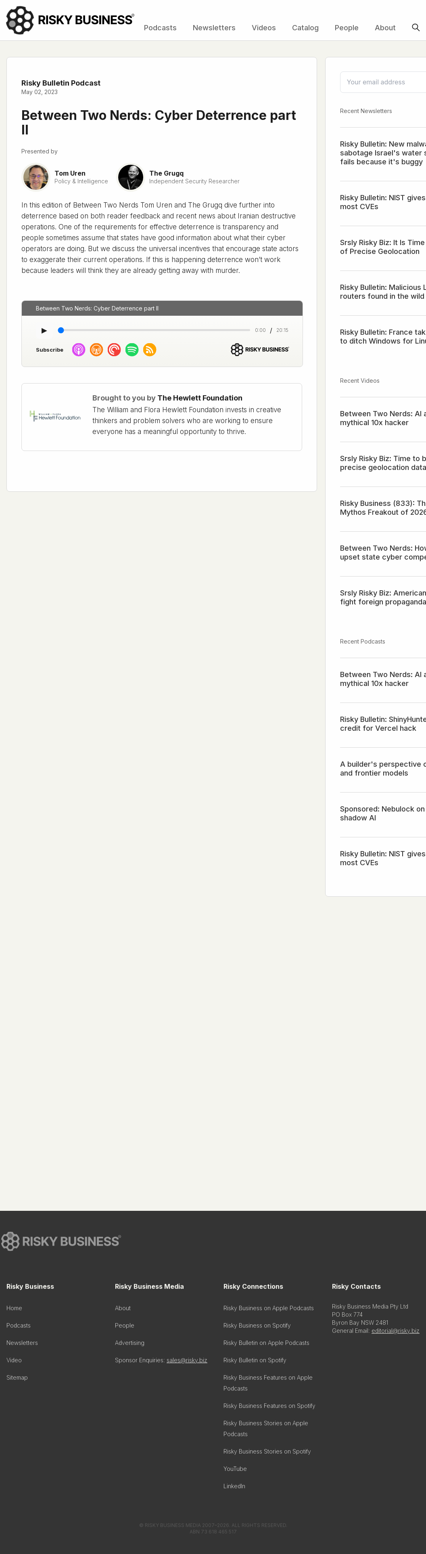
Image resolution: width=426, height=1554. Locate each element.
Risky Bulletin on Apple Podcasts (266, 1345)
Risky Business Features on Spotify (269, 1408)
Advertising (129, 1345)
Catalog (305, 27)
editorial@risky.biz (396, 1333)
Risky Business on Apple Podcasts (268, 1310)
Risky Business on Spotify (257, 1328)
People (347, 27)
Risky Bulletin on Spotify (254, 1362)
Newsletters (214, 27)
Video (14, 1362)
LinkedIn (234, 1488)
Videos (264, 27)
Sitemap (17, 1380)
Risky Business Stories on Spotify (267, 1454)
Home (14, 1310)
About (385, 27)
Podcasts (160, 27)
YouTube (235, 1471)
